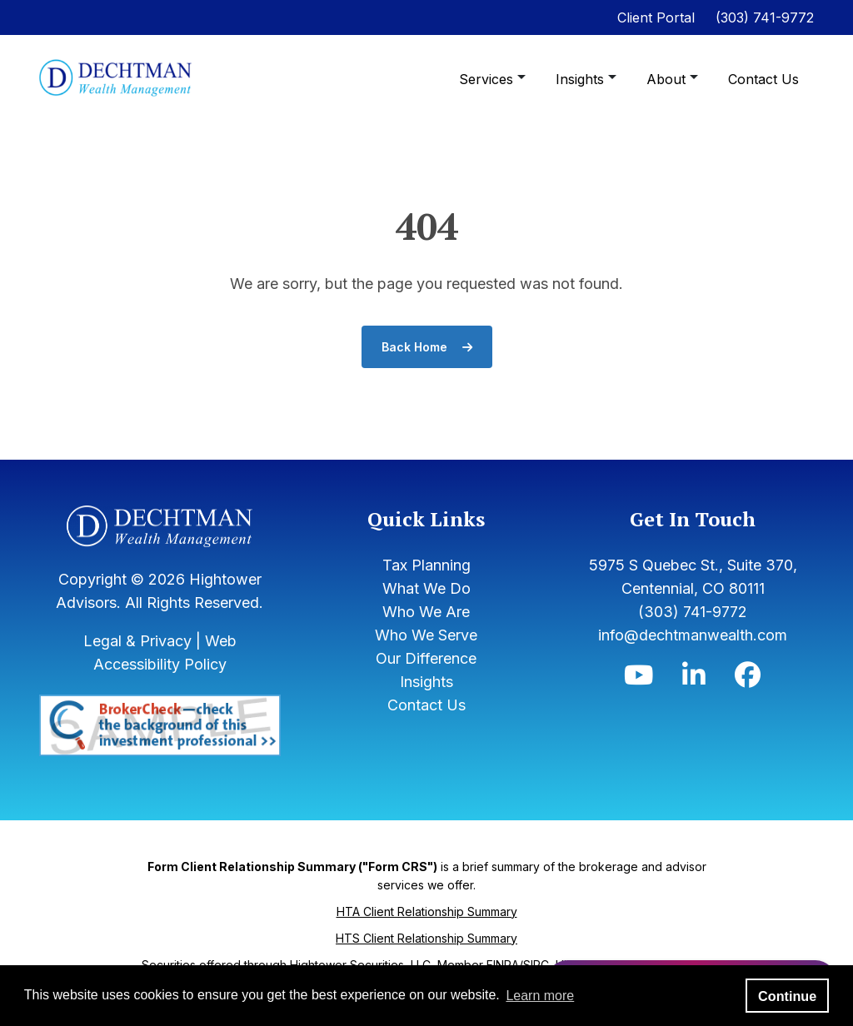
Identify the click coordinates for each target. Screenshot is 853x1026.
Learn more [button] (540, 996)
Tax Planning (426, 565)
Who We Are (426, 611)
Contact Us (763, 79)
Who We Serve (426, 635)
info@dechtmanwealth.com (692, 635)
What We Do (426, 588)
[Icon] (638, 679)
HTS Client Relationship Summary (426, 938)
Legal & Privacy (137, 641)
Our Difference (426, 658)
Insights (582, 79)
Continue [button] (787, 996)
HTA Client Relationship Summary (427, 911)
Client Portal (656, 17)
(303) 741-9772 (765, 17)
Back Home (427, 347)
